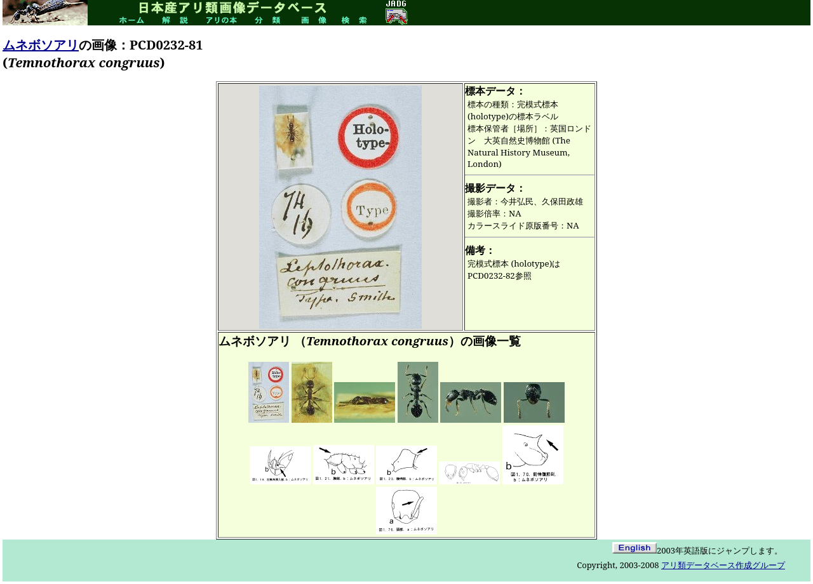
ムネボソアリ (41, 44)
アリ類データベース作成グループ (723, 565)
